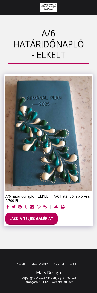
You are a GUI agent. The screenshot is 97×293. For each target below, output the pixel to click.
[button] (5, 7)
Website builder (62, 282)
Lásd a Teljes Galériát (31, 218)
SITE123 (44, 282)
